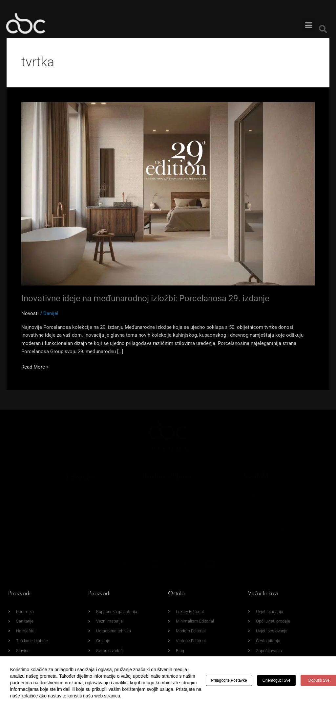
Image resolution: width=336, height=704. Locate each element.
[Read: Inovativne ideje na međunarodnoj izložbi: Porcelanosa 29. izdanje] (168, 193)
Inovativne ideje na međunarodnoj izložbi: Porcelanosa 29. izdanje (145, 298)
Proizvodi (19, 593)
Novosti (30, 313)
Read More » (35, 366)
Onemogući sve (276, 680)
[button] (309, 18)
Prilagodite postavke (229, 680)
